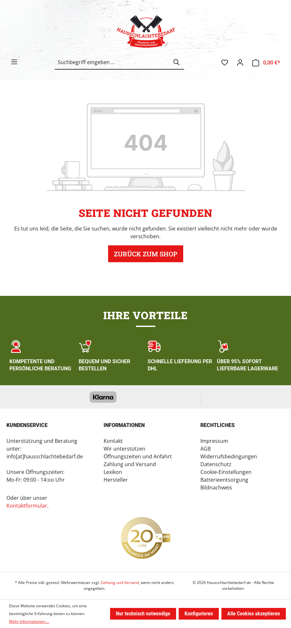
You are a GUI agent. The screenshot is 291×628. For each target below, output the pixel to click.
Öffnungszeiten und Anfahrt (138, 456)
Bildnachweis (216, 487)
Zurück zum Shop (145, 254)
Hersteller (116, 479)
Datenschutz (215, 464)
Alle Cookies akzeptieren (253, 614)
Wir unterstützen (124, 448)
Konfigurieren (199, 614)
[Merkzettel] (224, 62)
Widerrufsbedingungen (228, 456)
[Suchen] (176, 62)
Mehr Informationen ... (29, 621)
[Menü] (14, 61)
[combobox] (112, 62)
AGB (205, 448)
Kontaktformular (26, 505)
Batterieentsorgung (224, 479)
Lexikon (113, 472)
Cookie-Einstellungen (226, 472)
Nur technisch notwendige (143, 614)
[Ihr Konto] (240, 62)
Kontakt (113, 440)
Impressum (214, 440)
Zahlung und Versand (130, 464)
